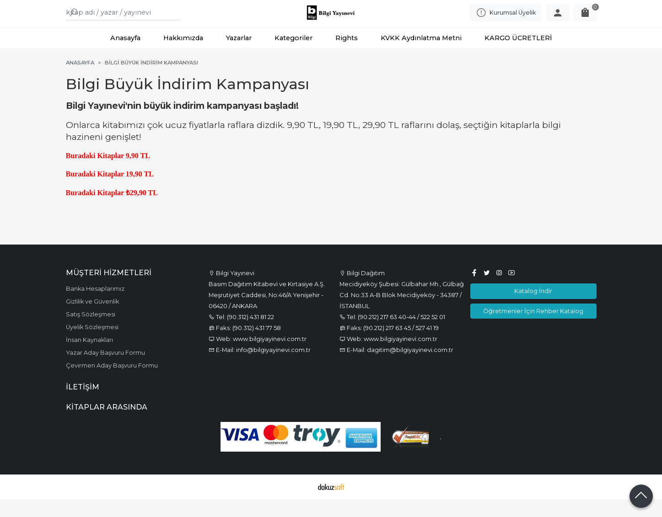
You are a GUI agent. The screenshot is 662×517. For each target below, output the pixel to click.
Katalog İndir (533, 309)
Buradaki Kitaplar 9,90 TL (108, 174)
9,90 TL (141, 192)
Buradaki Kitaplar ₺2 (100, 211)
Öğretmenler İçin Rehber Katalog (533, 328)
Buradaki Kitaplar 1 (97, 192)
